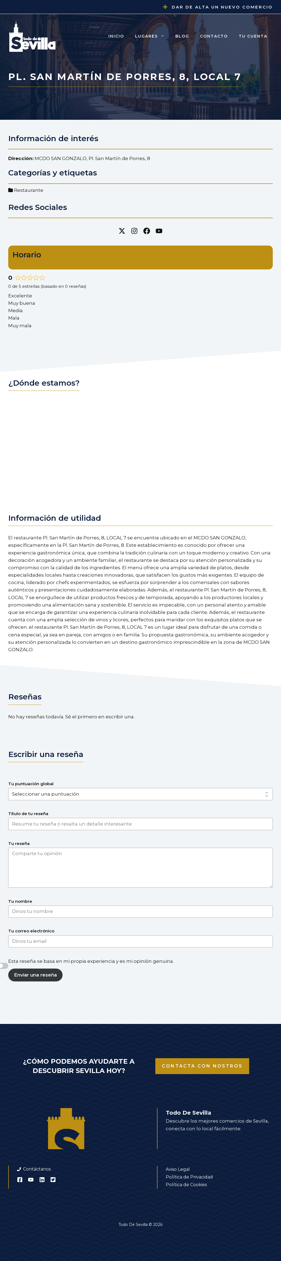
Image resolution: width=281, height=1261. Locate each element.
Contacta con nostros (202, 1066)
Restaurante (28, 190)
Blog (182, 36)
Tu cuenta (253, 36)
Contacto (214, 36)
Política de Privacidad (189, 1177)
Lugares (152, 36)
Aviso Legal (178, 1169)
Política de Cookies (186, 1184)
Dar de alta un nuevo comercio (222, 7)
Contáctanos (37, 1169)
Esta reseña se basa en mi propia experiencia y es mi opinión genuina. (91, 961)
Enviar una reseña (35, 975)
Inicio (116, 36)
